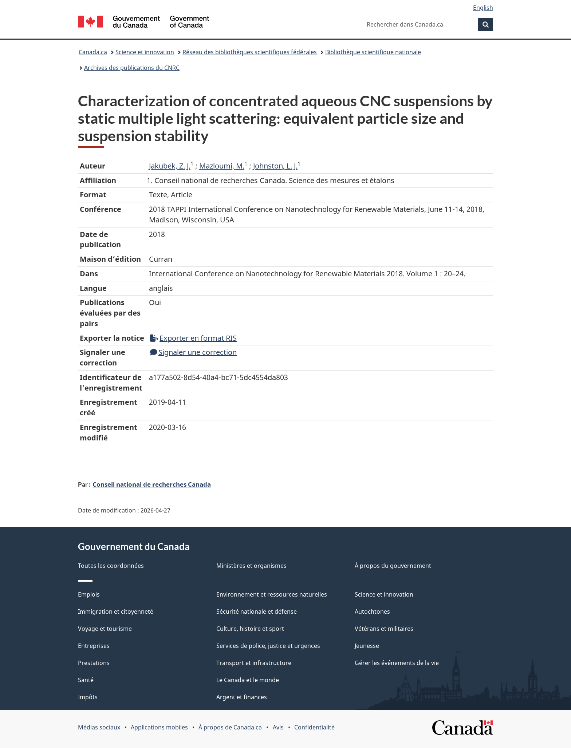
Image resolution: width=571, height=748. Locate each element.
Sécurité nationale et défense (256, 611)
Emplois (89, 594)
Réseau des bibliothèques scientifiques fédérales (249, 52)
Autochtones (372, 611)
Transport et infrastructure (253, 663)
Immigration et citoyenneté (115, 611)
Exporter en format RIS (193, 338)
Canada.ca (93, 52)
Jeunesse (367, 646)
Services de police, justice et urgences (268, 646)
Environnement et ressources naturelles (271, 594)
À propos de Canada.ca (230, 727)
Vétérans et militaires (384, 629)
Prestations (94, 663)
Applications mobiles (159, 727)
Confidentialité (314, 727)
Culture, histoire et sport (250, 629)
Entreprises (94, 646)
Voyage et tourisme (105, 629)
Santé (86, 680)
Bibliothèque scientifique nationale (373, 52)
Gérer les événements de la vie (397, 663)
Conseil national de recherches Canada (151, 484)
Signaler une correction (193, 352)
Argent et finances (241, 697)
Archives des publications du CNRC (132, 68)
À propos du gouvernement (393, 566)
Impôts (88, 697)
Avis (278, 727)
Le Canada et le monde (247, 680)
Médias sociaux (99, 727)
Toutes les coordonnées (111, 566)
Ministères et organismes (251, 566)
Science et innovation (144, 52)
